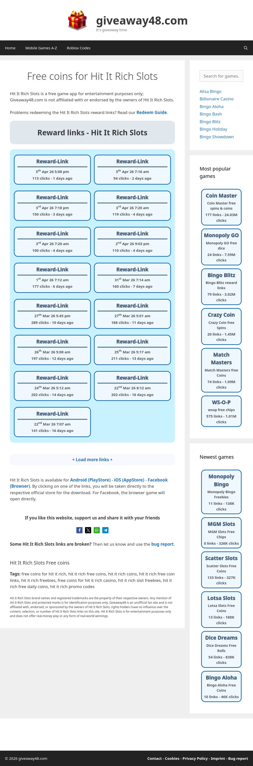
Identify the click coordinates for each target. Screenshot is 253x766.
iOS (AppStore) (129, 480)
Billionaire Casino (217, 99)
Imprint (218, 758)
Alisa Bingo (210, 91)
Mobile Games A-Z (41, 47)
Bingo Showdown (217, 137)
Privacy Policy (195, 758)
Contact (154, 758)
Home (10, 47)
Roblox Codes (79, 47)
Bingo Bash (211, 114)
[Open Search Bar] (245, 47)
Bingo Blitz (210, 121)
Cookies (172, 758)
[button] (79, 530)
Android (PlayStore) (90, 480)
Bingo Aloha (212, 106)
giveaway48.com (142, 20)
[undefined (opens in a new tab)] (151, 112)
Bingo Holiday (213, 129)
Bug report (238, 758)
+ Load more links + (92, 459)
